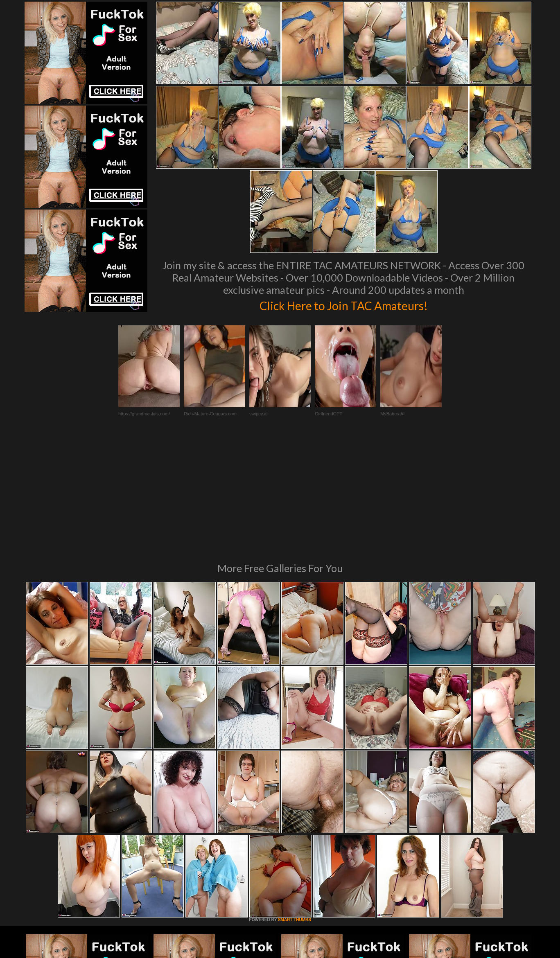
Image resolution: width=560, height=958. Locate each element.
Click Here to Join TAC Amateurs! (344, 304)
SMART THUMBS (294, 808)
